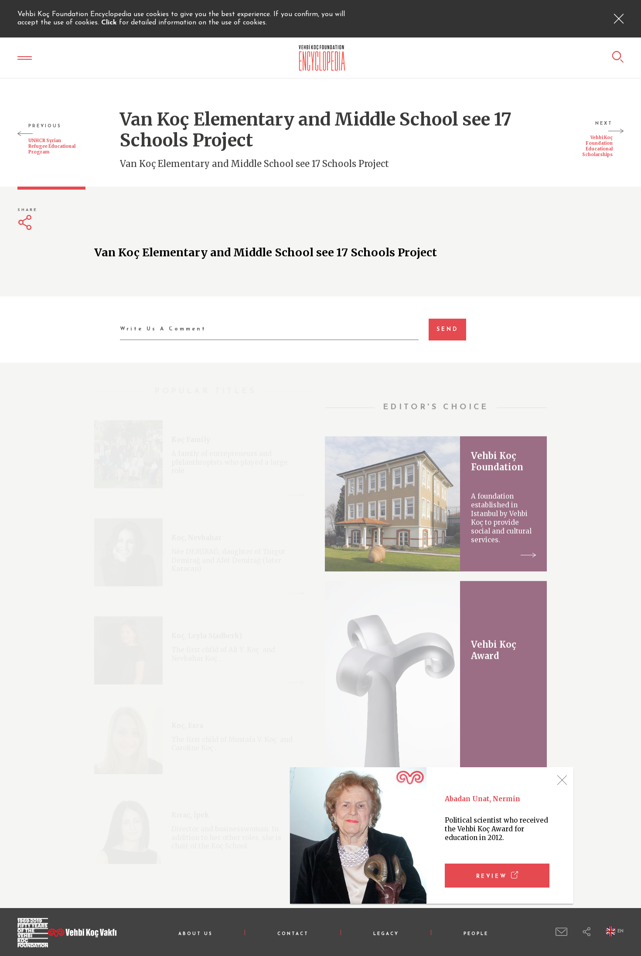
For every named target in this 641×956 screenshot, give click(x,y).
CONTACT (293, 934)
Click (110, 22)
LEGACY (386, 934)
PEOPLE (476, 934)
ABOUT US (195, 934)
